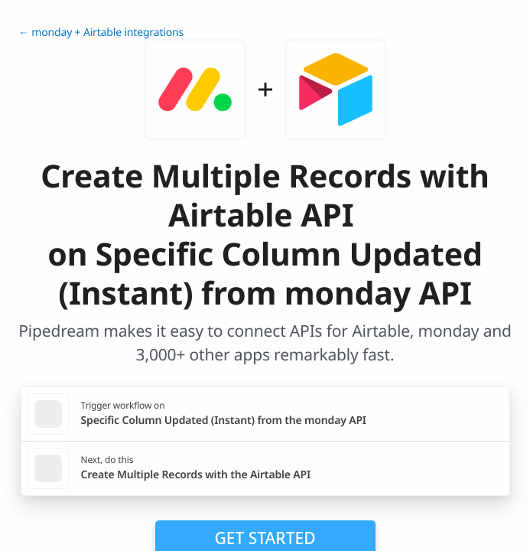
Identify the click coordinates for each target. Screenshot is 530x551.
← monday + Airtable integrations (101, 32)
